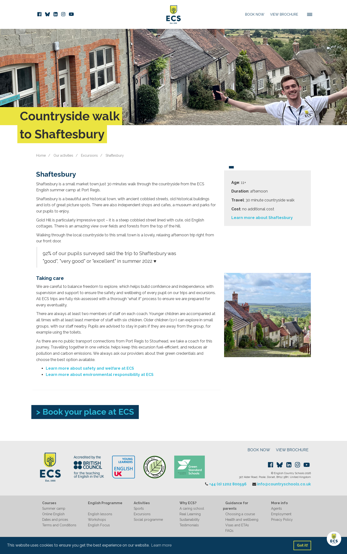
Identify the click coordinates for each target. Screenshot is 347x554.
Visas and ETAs (237, 525)
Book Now (254, 14)
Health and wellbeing (241, 520)
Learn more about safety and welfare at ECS (90, 368)
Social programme (148, 520)
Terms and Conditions (59, 525)
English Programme (105, 503)
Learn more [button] (161, 545)
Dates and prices (55, 520)
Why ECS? (188, 503)
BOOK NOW (258, 450)
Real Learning (190, 514)
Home (41, 155)
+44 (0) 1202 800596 (228, 484)
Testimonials (189, 525)
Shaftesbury (115, 155)
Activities (142, 503)
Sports (139, 508)
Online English (53, 514)
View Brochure (284, 14)
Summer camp (53, 508)
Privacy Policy (282, 520)
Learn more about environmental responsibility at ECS (99, 374)
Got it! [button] (302, 545)
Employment (281, 514)
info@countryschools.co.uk (284, 484)
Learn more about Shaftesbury (262, 217)
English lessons (100, 514)
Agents (276, 508)
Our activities (63, 155)
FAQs (229, 531)
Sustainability (190, 520)
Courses (49, 503)
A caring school (192, 508)
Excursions (89, 155)
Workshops (97, 520)
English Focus (99, 525)
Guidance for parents (235, 505)
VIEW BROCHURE (292, 450)
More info (279, 503)
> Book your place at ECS (85, 412)
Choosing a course (240, 514)
